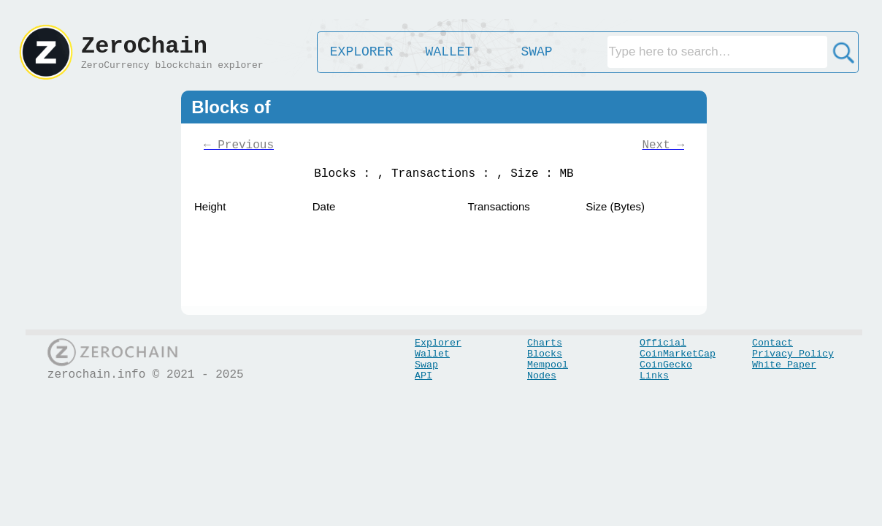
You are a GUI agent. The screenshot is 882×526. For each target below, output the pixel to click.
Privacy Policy (793, 353)
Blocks (544, 353)
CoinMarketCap (678, 353)
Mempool (547, 364)
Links (654, 375)
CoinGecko (666, 364)
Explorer (438, 343)
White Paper (784, 364)
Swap (426, 364)
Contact (772, 343)
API (423, 375)
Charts (544, 343)
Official (663, 343)
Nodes (541, 375)
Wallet (432, 353)
